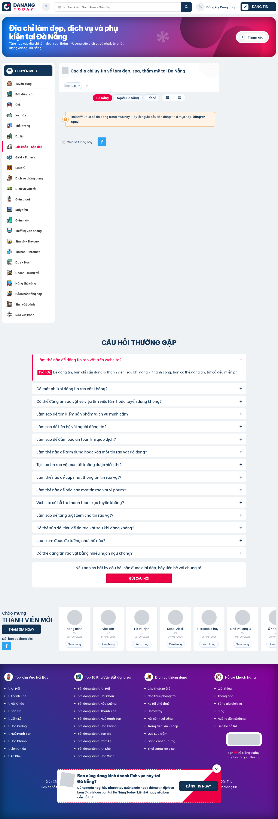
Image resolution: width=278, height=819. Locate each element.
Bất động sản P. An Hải (93, 688)
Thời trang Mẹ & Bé (161, 748)
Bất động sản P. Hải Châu (95, 696)
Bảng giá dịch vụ (230, 703)
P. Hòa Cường (17, 726)
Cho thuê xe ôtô (159, 688)
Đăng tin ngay (198, 785)
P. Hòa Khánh (17, 741)
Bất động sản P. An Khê (94, 748)
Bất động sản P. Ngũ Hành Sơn (99, 718)
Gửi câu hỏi (139, 578)
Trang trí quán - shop (163, 726)
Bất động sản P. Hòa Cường (97, 703)
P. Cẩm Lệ (14, 718)
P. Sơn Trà (14, 711)
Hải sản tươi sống (160, 718)
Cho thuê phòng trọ (161, 696)
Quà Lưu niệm (157, 733)
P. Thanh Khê (16, 696)
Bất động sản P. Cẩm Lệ (94, 741)
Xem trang (74, 644)
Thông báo (225, 696)
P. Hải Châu (15, 703)
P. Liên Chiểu (16, 748)
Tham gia (255, 37)
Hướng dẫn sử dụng (232, 718)
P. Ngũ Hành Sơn (19, 733)
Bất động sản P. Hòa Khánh (97, 726)
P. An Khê (14, 756)
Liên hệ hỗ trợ (227, 726)
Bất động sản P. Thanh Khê (96, 711)
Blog (221, 711)
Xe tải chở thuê (158, 703)
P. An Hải (13, 688)
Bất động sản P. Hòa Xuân (95, 756)
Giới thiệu (225, 688)
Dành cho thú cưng (161, 741)
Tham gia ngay (21, 629)
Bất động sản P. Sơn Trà (94, 733)
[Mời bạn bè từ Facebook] (6, 646)
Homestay (155, 711)
